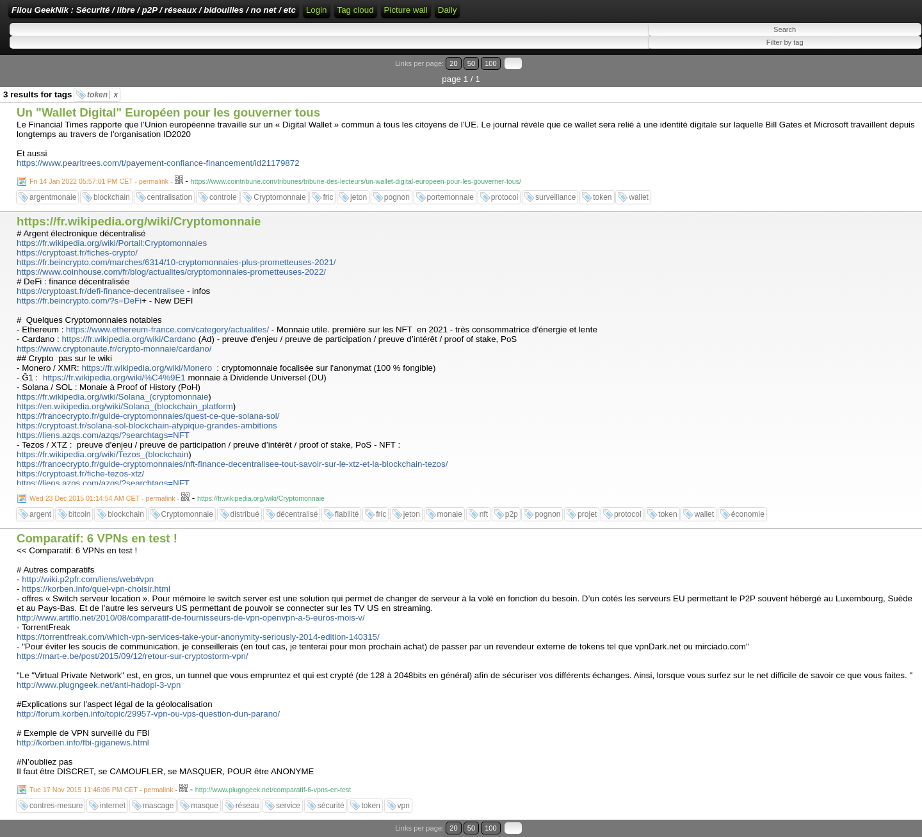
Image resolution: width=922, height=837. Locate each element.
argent (40, 514)
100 (491, 63)
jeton (358, 197)
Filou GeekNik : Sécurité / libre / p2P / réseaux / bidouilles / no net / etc (154, 10)
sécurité (331, 805)
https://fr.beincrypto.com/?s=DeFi (79, 300)
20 (453, 63)
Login (316, 10)
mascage (158, 805)
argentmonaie (52, 197)
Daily (447, 10)
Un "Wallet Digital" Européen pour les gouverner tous (168, 112)
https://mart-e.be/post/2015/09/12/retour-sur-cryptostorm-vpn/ (132, 656)
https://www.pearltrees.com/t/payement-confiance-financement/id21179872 (158, 163)
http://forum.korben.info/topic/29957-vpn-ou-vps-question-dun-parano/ (148, 714)
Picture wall (406, 10)
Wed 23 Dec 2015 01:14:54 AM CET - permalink (102, 498)
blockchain (111, 197)
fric (328, 197)
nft (484, 514)
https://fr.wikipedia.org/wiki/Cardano (128, 339)
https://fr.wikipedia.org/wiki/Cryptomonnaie (139, 221)
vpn (404, 805)
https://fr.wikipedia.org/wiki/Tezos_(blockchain (102, 454)
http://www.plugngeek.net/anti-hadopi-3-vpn (99, 685)
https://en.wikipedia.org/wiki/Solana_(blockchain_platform (125, 406)
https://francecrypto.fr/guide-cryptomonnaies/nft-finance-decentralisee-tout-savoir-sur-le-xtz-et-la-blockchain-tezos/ (232, 464)
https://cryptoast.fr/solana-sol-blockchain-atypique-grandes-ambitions (147, 425)
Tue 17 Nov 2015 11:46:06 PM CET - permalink (101, 789)
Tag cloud (355, 10)
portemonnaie (450, 197)
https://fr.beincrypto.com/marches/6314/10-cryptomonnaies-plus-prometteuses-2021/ (176, 262)
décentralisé (297, 514)
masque (204, 805)
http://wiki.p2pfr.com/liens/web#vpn (88, 579)
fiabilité (347, 514)
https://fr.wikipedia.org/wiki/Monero (146, 368)
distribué (244, 514)
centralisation (170, 197)
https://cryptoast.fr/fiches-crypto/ (77, 252)
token (102, 94)
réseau (247, 805)
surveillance (555, 197)
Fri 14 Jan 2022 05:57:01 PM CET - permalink (98, 181)
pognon (397, 197)
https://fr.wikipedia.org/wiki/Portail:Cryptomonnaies (112, 243)
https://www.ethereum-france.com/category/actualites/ (167, 329)
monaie (449, 514)
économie (747, 514)
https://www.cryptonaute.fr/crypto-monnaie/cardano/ (114, 348)
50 (471, 63)
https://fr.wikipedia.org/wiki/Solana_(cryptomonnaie (112, 397)
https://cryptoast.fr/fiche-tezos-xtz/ (80, 473)
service (288, 805)
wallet (639, 197)
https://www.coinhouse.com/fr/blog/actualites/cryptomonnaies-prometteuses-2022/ (171, 272)
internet (112, 805)
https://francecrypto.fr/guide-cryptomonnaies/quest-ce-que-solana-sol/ (148, 416)
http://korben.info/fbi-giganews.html (83, 742)
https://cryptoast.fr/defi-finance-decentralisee (100, 291)
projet (587, 514)
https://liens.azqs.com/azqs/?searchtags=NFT (103, 435)
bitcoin (80, 514)
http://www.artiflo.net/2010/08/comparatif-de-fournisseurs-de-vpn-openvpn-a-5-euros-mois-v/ (191, 617)
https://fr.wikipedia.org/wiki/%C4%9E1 (114, 377)
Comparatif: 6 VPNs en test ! (97, 538)
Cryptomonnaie (279, 197)
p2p (511, 514)
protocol (505, 197)
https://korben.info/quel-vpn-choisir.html (96, 589)
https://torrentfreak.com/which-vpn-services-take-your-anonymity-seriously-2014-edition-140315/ (198, 637)
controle (223, 197)
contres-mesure (56, 805)
